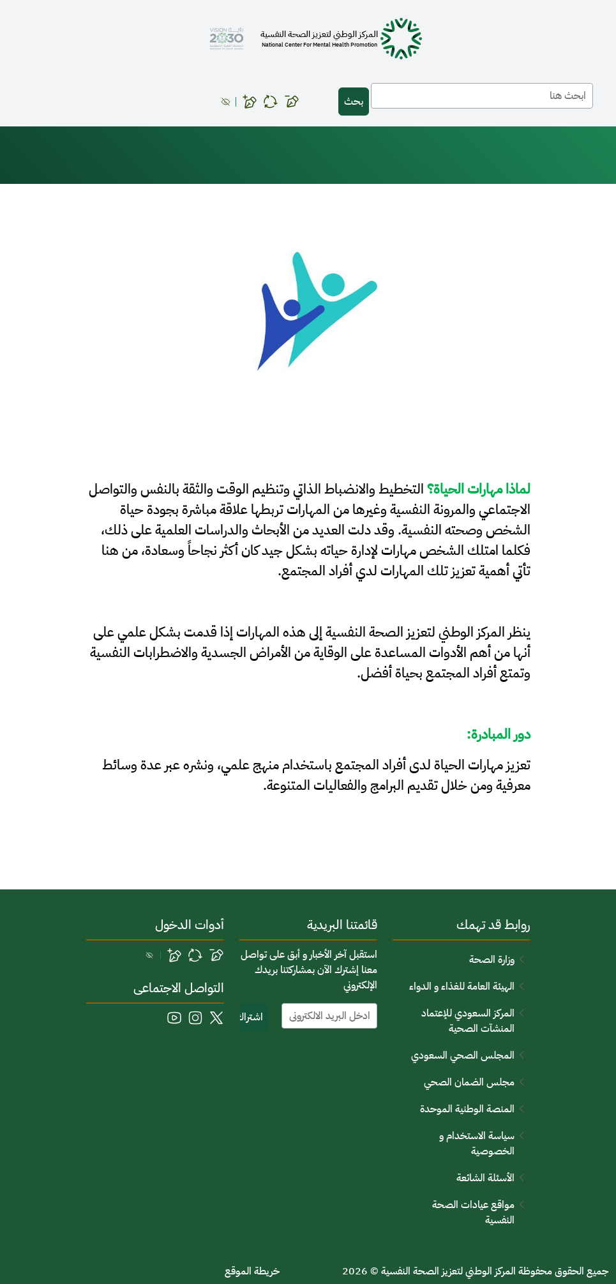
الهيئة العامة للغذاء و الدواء (462, 986)
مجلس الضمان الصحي (469, 1082)
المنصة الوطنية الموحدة (467, 1109)
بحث (353, 101)
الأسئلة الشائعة (485, 1178)
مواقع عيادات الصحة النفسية (473, 1212)
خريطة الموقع (252, 1271)
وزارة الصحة (492, 959)
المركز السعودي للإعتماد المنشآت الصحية (468, 1021)
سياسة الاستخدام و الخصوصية (477, 1143)
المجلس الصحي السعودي (463, 1055)
